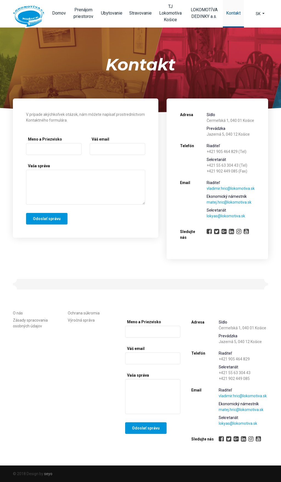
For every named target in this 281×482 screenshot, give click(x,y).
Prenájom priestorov (83, 13)
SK (258, 14)
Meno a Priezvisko (45, 139)
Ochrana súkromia (84, 313)
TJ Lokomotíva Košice (170, 13)
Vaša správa (39, 166)
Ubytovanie (111, 13)
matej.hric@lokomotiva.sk (229, 202)
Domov (59, 13)
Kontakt (235, 14)
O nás (18, 313)
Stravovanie (140, 13)
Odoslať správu (47, 219)
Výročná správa (81, 320)
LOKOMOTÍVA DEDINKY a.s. (204, 13)
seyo (48, 474)
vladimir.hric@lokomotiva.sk (231, 188)
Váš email (100, 139)
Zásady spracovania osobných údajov (30, 323)
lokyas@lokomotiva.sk (226, 216)
